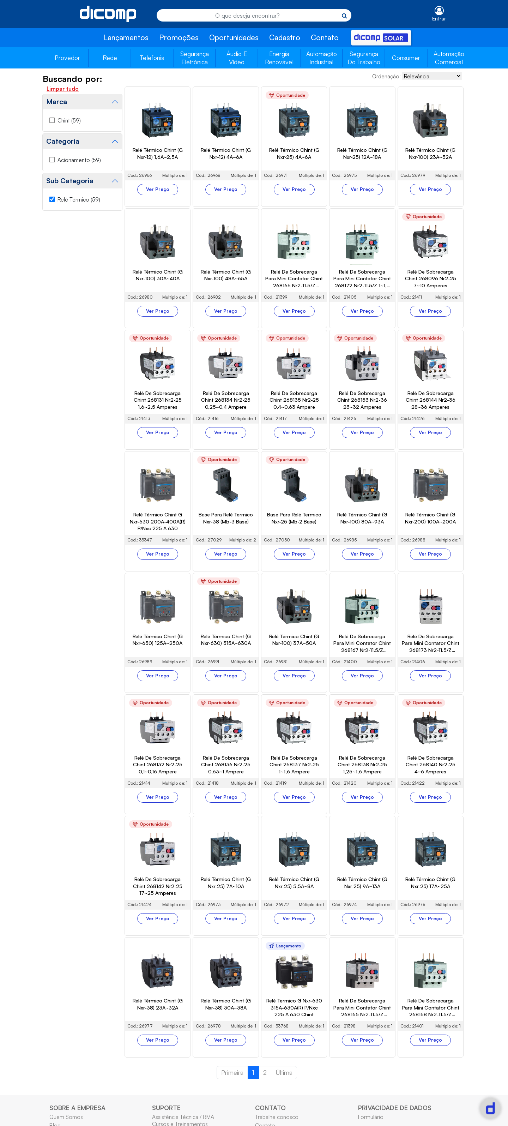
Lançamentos (126, 37)
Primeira (232, 1072)
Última (284, 1072)
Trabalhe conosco (276, 1116)
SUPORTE (166, 1108)
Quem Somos (66, 1116)
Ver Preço (157, 189)
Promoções (179, 37)
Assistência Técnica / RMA (183, 1116)
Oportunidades (234, 37)
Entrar (439, 19)
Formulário (370, 1116)
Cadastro (284, 37)
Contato (325, 37)
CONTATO (270, 1108)
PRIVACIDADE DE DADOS (394, 1108)
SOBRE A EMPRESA (77, 1108)
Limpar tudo (63, 88)
